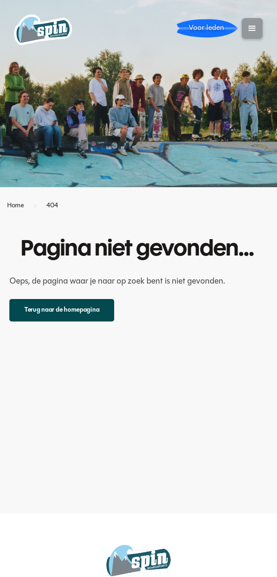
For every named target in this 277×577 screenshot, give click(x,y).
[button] (252, 28)
